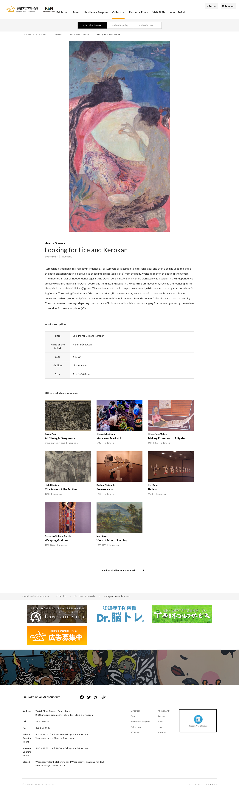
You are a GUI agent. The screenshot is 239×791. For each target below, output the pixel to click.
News (161, 721)
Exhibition (62, 12)
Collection (118, 12)
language (229, 6)
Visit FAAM (159, 12)
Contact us (195, 784)
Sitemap (162, 732)
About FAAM (177, 12)
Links (160, 727)
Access (212, 6)
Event (76, 12)
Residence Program (96, 12)
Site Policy (212, 784)
